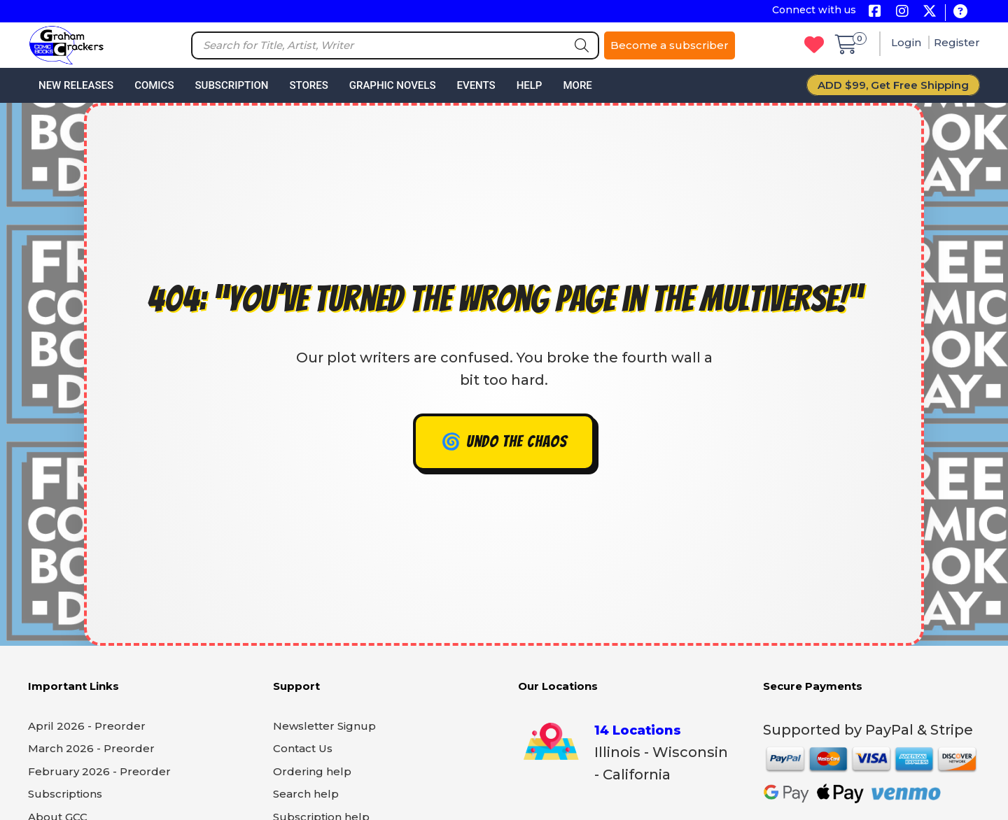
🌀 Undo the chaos (504, 442)
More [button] (577, 85)
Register (957, 42)
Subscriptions (65, 793)
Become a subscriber (669, 45)
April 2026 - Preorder (87, 726)
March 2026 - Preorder (91, 748)
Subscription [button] (232, 85)
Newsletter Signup (324, 726)
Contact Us (302, 748)
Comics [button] (154, 85)
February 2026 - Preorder (99, 771)
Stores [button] (308, 85)
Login (907, 42)
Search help (306, 793)
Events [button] (475, 85)
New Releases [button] (75, 85)
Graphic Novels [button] (392, 85)
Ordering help (312, 771)
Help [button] (529, 85)
